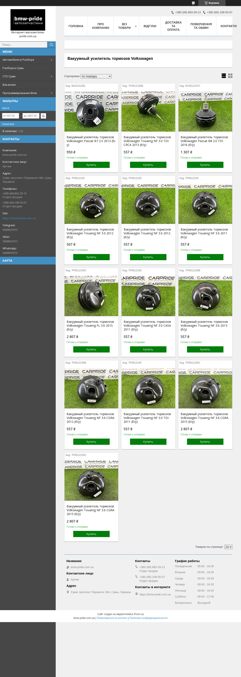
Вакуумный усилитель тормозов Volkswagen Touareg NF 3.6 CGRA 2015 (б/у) (204, 418)
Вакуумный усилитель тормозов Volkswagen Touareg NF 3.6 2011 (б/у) (204, 233)
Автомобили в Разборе (18, 60)
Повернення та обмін (201, 25)
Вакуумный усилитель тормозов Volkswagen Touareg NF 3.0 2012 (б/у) (90, 233)
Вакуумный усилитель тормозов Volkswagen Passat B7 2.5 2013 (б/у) (91, 141)
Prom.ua (139, 614)
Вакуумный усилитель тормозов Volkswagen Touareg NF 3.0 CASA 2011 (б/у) (147, 325)
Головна (76, 26)
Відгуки (150, 26)
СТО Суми (9, 76)
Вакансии (9, 85)
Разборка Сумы (13, 68)
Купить (91, 165)
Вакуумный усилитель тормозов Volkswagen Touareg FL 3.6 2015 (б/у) (90, 325)
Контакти (229, 26)
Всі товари (124, 25)
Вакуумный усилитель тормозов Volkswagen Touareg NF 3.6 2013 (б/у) (204, 325)
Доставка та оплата (173, 26)
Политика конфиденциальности (149, 618)
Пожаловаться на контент (112, 618)
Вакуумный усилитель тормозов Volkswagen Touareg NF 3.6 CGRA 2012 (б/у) (90, 418)
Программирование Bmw (20, 93)
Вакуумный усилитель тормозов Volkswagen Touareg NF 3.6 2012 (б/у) (147, 233)
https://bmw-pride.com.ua (19, 218)
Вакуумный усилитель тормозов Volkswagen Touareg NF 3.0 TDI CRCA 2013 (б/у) (147, 141)
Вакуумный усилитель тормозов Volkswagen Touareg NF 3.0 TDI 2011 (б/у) (147, 418)
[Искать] (51, 44)
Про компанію (100, 25)
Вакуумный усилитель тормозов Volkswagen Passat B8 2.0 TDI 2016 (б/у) (204, 141)
